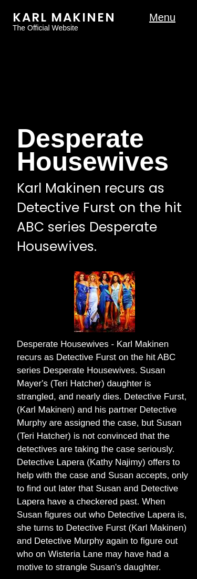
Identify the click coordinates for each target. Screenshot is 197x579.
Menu (162, 17)
